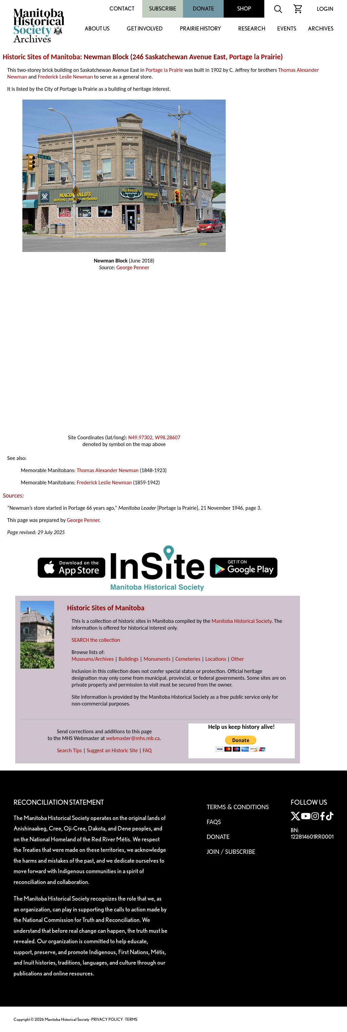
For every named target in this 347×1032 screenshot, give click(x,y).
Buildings (129, 659)
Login (325, 9)
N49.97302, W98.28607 (154, 437)
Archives (320, 29)
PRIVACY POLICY (107, 1019)
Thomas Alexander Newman (107, 470)
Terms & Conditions (238, 807)
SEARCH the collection (96, 640)
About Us (97, 29)
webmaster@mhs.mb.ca (133, 738)
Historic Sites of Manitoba (41, 56)
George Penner (132, 267)
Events (286, 29)
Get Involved (145, 29)
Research (251, 29)
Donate (203, 8)
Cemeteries (188, 659)
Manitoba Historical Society (241, 621)
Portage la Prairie (255, 56)
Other (237, 659)
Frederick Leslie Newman (65, 76)
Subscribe (162, 8)
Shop (244, 8)
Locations (215, 659)
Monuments (156, 659)
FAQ (147, 750)
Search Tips (69, 750)
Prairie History (200, 29)
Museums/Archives (93, 659)
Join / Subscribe (231, 851)
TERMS (131, 1019)
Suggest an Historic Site (112, 750)
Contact (122, 8)
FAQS (214, 822)
